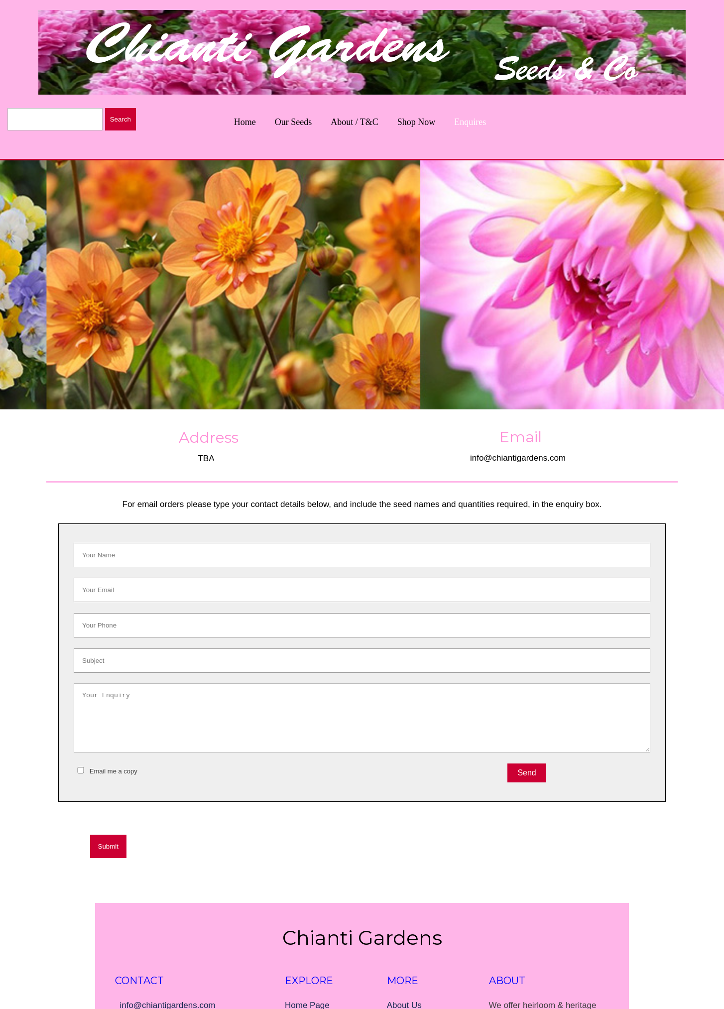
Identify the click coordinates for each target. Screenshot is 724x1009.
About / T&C (354, 122)
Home (245, 122)
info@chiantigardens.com (518, 458)
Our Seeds (293, 122)
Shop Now (416, 122)
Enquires (470, 122)
